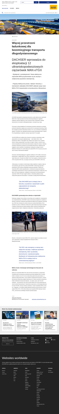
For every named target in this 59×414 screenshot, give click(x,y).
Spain (38, 400)
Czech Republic (39, 373)
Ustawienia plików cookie (20, 343)
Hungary (38, 384)
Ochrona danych (19, 341)
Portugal (38, 395)
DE (43, 389)
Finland (38, 377)
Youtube (53, 339)
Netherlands (39, 390)
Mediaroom (5, 8)
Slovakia (38, 399)
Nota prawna (18, 339)
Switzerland (39, 404)
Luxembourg (39, 389)
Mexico (15, 377)
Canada (15, 373)
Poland (38, 394)
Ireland (38, 385)
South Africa (4, 373)
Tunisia (3, 372)
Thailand (26, 387)
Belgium (38, 372)
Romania (38, 397)
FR (40, 372)
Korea (26, 380)
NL (42, 372)
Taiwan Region (27, 385)
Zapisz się (7, 343)
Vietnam (26, 389)
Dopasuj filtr (15, 36)
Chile (14, 375)
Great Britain (39, 382)
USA (14, 380)
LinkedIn (47, 342)
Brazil (15, 372)
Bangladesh (27, 370)
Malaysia (26, 382)
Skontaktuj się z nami (34, 343)
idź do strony (5, 5)
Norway (38, 392)
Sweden (38, 402)
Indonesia (27, 377)
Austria (38, 370)
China (26, 372)
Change (48, 2)
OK (36, 2)
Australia (49, 370)
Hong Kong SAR (28, 373)
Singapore (27, 384)
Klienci (12, 8)
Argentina (15, 370)
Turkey (38, 405)
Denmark (38, 375)
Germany (38, 380)
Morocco (3, 370)
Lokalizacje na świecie (35, 339)
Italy (37, 387)
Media (17, 8)
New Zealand (50, 372)
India (26, 375)
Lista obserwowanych (50, 12)
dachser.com (33, 364)
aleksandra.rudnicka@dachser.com (39, 300)
